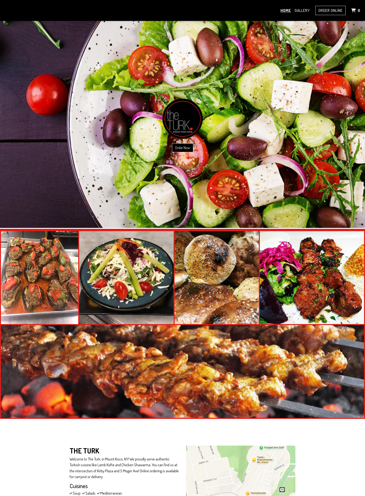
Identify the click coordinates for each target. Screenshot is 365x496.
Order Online (330, 10)
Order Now (182, 147)
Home (286, 10)
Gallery (302, 10)
